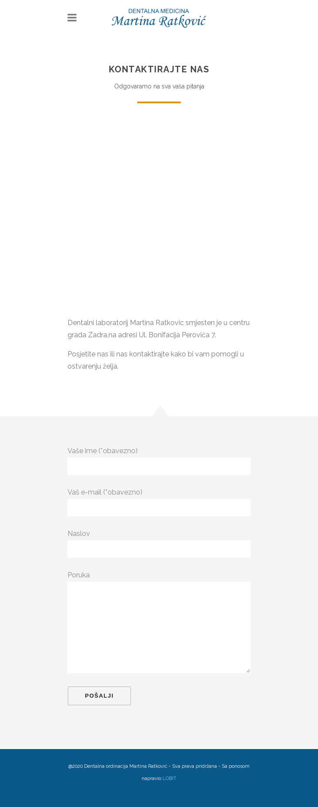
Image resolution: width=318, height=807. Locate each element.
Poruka (159, 575)
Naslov (159, 533)
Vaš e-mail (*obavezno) (159, 492)
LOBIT (169, 778)
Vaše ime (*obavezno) (159, 451)
